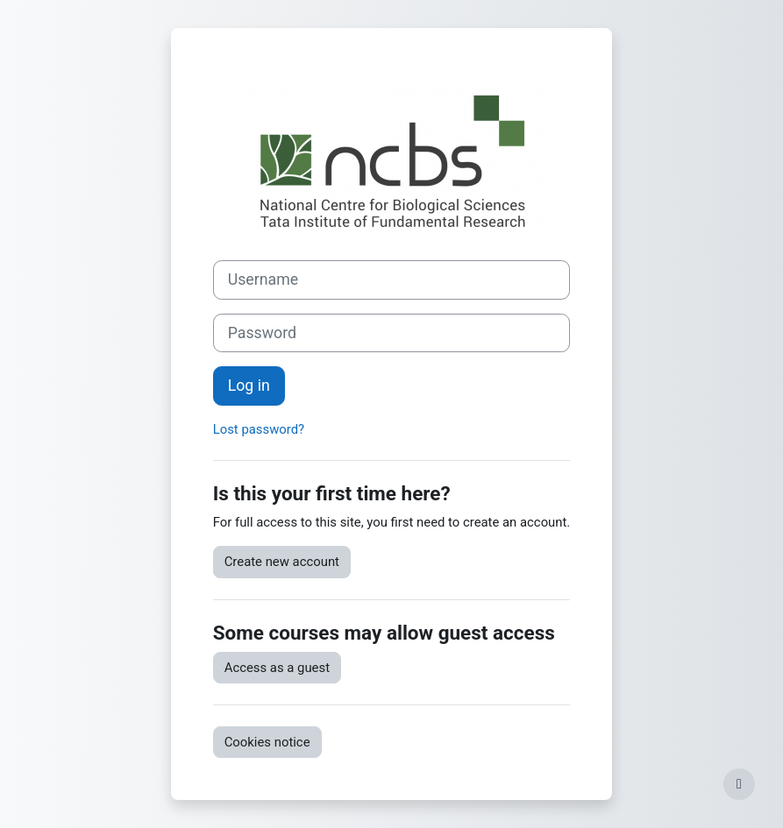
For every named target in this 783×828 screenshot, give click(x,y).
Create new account (281, 562)
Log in (249, 385)
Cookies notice (267, 742)
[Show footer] (739, 784)
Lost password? (258, 429)
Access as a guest (277, 668)
